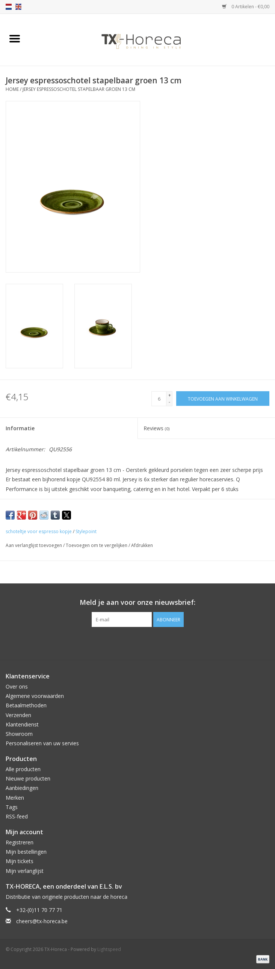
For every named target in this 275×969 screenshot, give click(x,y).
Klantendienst (22, 724)
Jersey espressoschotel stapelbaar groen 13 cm (79, 89)
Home (12, 89)
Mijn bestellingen (26, 851)
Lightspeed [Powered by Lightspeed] (109, 949)
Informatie (20, 428)
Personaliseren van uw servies (42, 743)
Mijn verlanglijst (25, 870)
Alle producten (23, 769)
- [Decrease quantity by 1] (169, 402)
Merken (15, 797)
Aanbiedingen (22, 787)
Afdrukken (142, 545)
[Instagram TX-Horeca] (151, 642)
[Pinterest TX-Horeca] (137, 642)
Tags (12, 807)
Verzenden (18, 715)
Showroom (19, 733)
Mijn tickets (19, 861)
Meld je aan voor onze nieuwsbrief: (137, 602)
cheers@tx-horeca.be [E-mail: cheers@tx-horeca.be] (42, 921)
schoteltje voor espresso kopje (39, 531)
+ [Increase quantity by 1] (169, 395)
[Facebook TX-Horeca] (124, 642)
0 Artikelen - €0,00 (245, 6)
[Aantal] (158, 398)
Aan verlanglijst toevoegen (34, 545)
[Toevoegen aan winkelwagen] (222, 398)
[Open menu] (14, 38)
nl (9, 7)
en (18, 7)
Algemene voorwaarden (35, 695)
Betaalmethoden (26, 705)
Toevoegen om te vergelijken (97, 545)
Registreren (19, 842)
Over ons (17, 686)
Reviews (156, 428)
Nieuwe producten (28, 778)
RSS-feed (17, 816)
